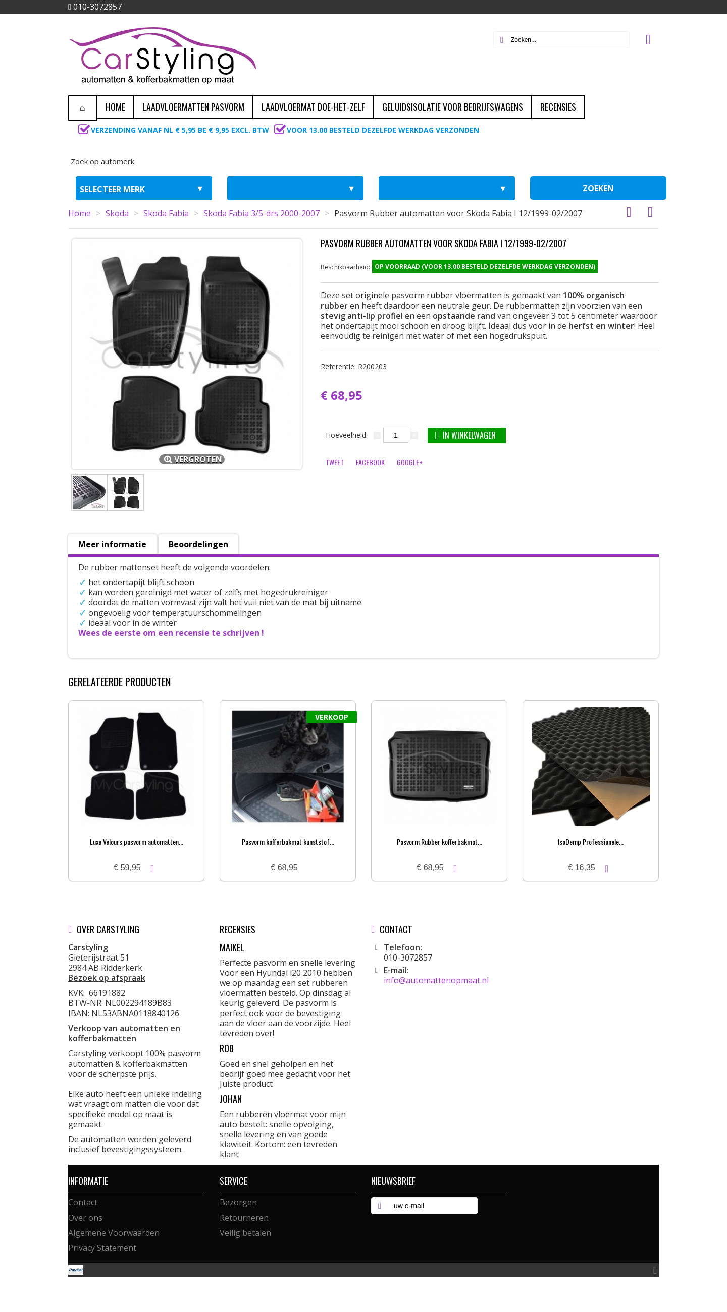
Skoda (117, 213)
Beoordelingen (198, 544)
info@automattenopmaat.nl (436, 980)
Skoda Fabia (166, 213)
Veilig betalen (245, 1232)
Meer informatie (112, 544)
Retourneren (244, 1217)
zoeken (598, 188)
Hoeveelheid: (347, 435)
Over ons (85, 1217)
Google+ (410, 462)
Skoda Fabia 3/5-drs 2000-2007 (261, 213)
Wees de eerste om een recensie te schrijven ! (171, 632)
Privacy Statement (102, 1247)
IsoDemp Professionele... (591, 841)
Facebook (370, 462)
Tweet (335, 462)
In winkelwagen (465, 435)
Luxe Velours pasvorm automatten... (136, 841)
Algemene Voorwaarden (114, 1232)
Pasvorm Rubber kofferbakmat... (439, 841)
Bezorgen (238, 1202)
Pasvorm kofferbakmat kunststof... (288, 841)
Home (79, 213)
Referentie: (354, 366)
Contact (82, 1202)
